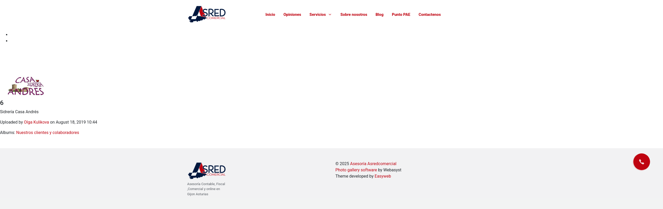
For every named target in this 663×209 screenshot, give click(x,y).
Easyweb (383, 176)
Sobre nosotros (353, 14)
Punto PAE (401, 14)
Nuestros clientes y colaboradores (47, 132)
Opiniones (292, 14)
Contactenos (430, 14)
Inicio (270, 14)
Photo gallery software (356, 169)
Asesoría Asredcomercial (373, 163)
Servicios (320, 14)
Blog (379, 14)
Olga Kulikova (36, 122)
